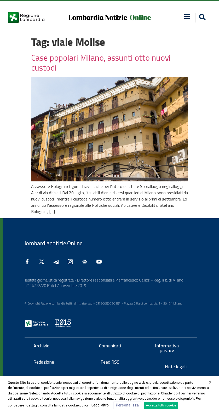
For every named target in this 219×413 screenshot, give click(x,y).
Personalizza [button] (127, 405)
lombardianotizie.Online (54, 243)
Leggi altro (100, 405)
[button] (201, 17)
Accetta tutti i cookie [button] (161, 405)
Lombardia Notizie (97, 17)
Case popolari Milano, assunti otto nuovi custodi (101, 62)
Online (140, 17)
